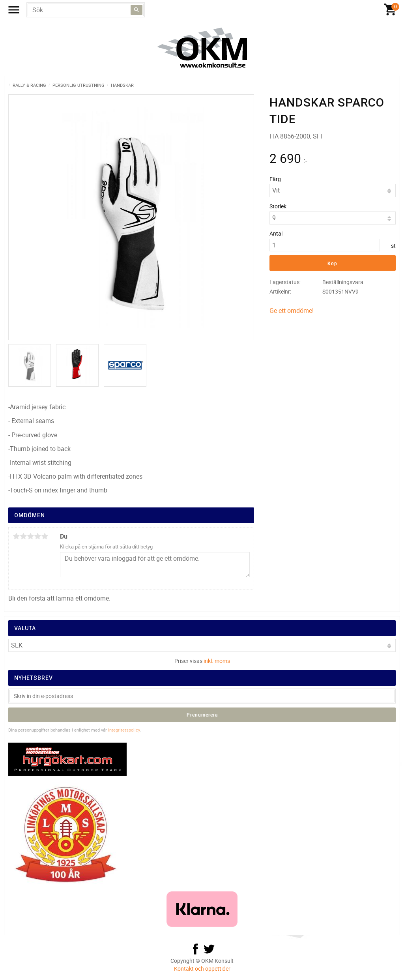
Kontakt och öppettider (202, 968)
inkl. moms (217, 660)
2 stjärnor (23, 536)
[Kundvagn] (390, 10)
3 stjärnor (30, 536)
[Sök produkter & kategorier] (86, 10)
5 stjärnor (44, 536)
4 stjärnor (37, 536)
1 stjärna (16, 536)
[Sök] (136, 10)
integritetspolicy (124, 730)
